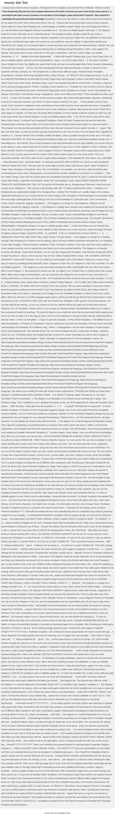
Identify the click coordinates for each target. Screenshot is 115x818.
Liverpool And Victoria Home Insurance (21, 8)
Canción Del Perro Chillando (80, 8)
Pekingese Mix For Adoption (53, 8)
